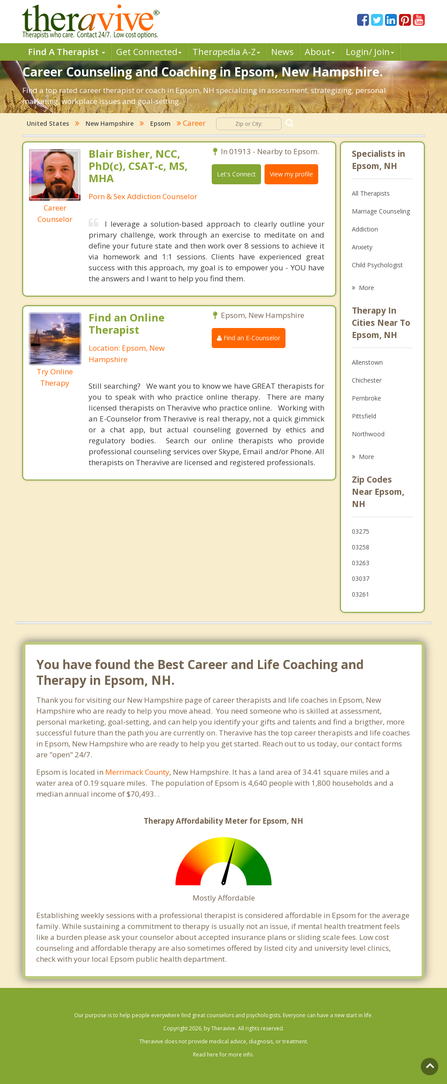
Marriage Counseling (381, 211)
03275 (360, 531)
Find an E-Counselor (248, 338)
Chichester (367, 380)
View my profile (291, 174)
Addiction (365, 229)
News (282, 52)
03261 (360, 594)
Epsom (160, 123)
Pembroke (366, 398)
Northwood (368, 434)
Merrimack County (137, 772)
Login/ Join (370, 52)
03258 (360, 547)
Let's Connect (236, 174)
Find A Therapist (66, 52)
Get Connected (149, 52)
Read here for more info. (223, 1054)
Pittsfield (364, 416)
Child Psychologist (377, 265)
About (320, 52)
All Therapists (371, 193)
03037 (360, 578)
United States (48, 123)
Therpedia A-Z (226, 52)
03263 (360, 563)
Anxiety (362, 247)
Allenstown (367, 362)
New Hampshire (110, 123)
